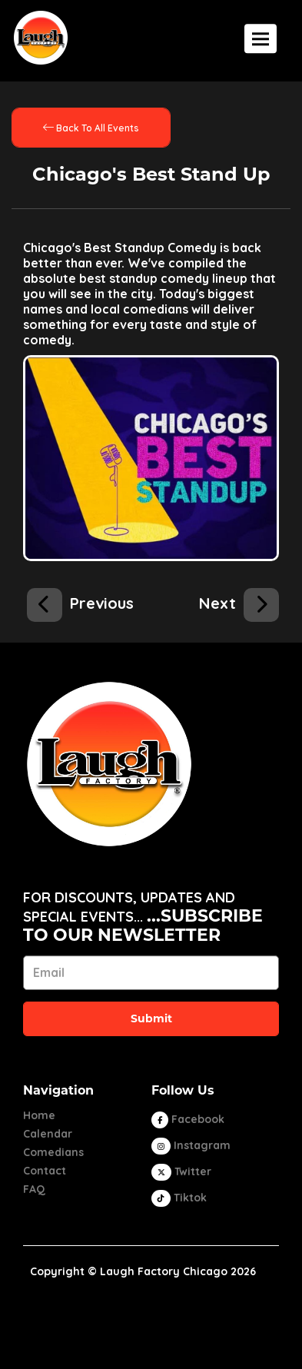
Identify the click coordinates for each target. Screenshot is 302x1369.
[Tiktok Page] (179, 1198)
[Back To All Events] (91, 127)
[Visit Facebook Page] (187, 1119)
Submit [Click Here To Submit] (151, 1018)
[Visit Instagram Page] (191, 1145)
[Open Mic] (80, 601)
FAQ (34, 1189)
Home (39, 1115)
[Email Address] (151, 972)
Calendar (47, 1134)
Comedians (53, 1152)
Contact (44, 1171)
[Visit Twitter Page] (181, 1171)
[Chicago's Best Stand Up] (239, 601)
